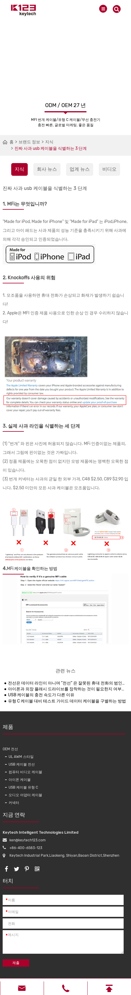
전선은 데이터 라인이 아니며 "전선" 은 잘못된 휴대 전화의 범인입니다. (67, 683)
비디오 (109, 169)
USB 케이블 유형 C (23, 787)
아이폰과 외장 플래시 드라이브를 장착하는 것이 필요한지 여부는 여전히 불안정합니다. (67, 689)
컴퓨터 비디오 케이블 (25, 772)
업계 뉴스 (80, 169)
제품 (64, 729)
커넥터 (14, 803)
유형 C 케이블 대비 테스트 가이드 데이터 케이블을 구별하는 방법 (67, 701)
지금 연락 (21, 817)
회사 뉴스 (47, 169)
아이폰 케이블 (20, 780)
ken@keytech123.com (27, 840)
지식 (49, 142)
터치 (21, 883)
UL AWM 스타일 (21, 757)
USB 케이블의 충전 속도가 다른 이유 (41, 695)
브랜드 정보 (29, 142)
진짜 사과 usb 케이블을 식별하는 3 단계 (50, 148)
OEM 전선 (10, 749)
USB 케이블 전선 (22, 764)
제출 (15, 963)
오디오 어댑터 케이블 (25, 795)
